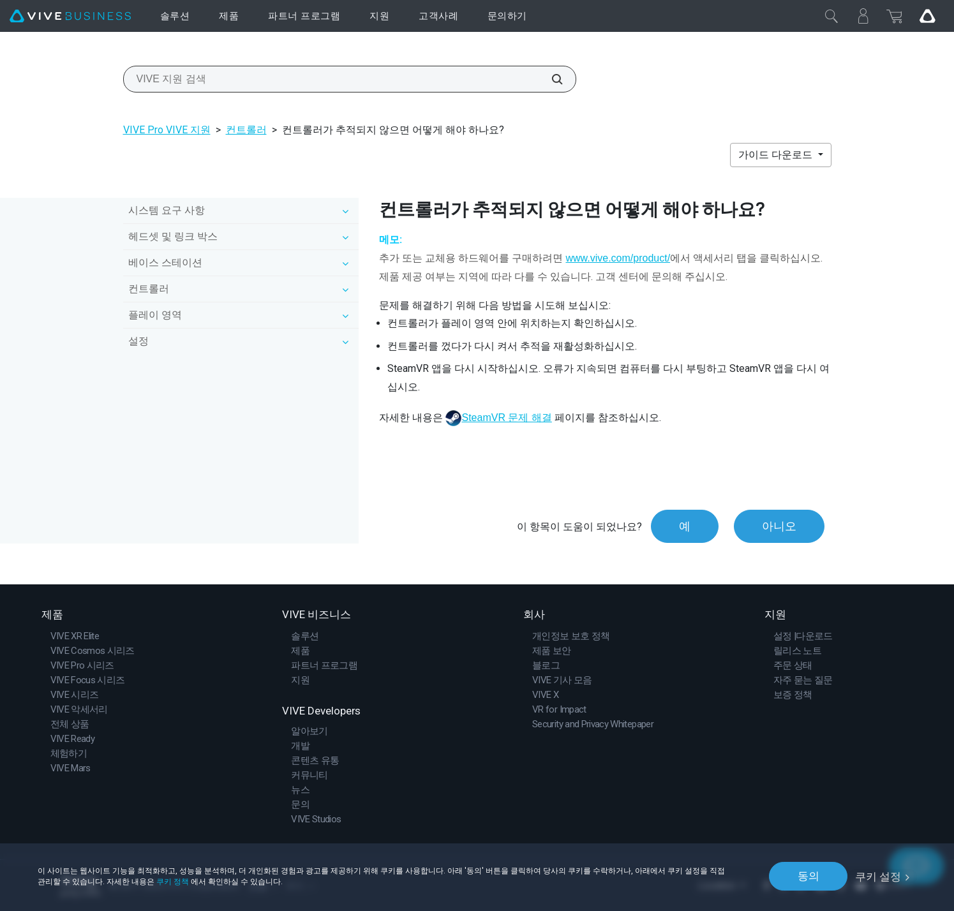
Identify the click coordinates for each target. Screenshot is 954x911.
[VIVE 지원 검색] (550, 79)
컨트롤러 (246, 130)
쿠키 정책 (172, 881)
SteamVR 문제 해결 (506, 417)
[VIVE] (70, 16)
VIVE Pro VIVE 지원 (167, 130)
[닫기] (831, 16)
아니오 (778, 526)
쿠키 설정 (878, 876)
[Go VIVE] (927, 16)
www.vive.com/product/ (617, 258)
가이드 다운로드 (776, 155)
